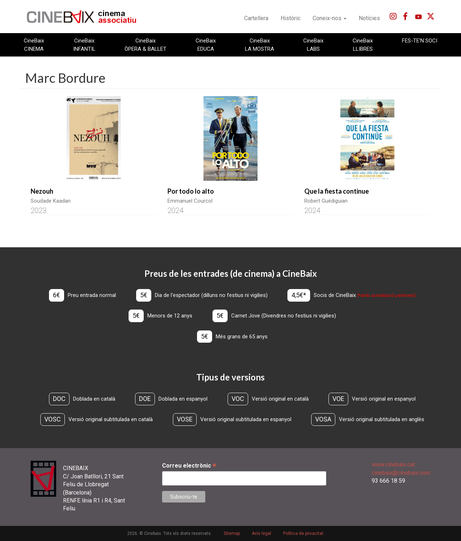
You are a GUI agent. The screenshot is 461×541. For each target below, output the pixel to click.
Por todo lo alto (190, 191)
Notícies (369, 18)
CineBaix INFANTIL (84, 44)
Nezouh (42, 191)
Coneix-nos (329, 18)
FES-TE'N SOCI (419, 40)
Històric (290, 18)
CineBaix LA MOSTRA (259, 44)
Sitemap (232, 533)
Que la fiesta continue (336, 191)
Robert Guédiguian (326, 201)
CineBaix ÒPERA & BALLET (145, 44)
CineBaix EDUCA (206, 44)
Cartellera (256, 18)
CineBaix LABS (313, 44)
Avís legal (261, 533)
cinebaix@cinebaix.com (401, 472)
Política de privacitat (303, 533)
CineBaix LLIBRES (363, 44)
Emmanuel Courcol (189, 201)
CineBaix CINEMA (34, 44)
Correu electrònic (189, 465)
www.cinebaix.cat (393, 464)
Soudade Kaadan (51, 201)
